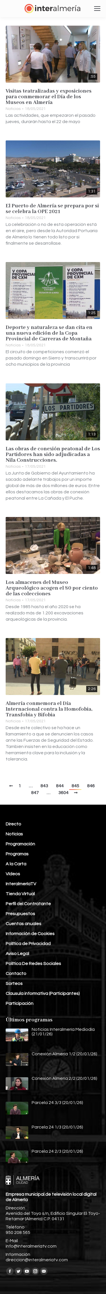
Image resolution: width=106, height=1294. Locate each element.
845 (75, 786)
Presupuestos (20, 913)
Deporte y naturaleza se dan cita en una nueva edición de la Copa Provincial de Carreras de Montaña (49, 333)
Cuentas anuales (23, 923)
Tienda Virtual (20, 894)
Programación (20, 844)
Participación (19, 1003)
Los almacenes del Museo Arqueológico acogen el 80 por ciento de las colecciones (52, 588)
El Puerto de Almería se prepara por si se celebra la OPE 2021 (52, 208)
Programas (17, 854)
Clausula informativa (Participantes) (43, 993)
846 (91, 786)
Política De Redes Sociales (33, 963)
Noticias (13, 109)
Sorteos (14, 983)
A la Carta (16, 864)
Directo (13, 824)
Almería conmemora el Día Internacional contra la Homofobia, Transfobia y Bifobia (49, 709)
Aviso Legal (17, 953)
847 (35, 792)
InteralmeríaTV (21, 884)
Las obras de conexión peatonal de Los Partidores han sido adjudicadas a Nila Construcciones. (53, 454)
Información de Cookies (30, 933)
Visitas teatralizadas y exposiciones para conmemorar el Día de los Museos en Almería (49, 96)
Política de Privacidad (28, 943)
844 (60, 786)
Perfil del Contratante (28, 903)
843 (44, 786)
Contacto (16, 973)
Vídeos (13, 874)
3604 (63, 792)
